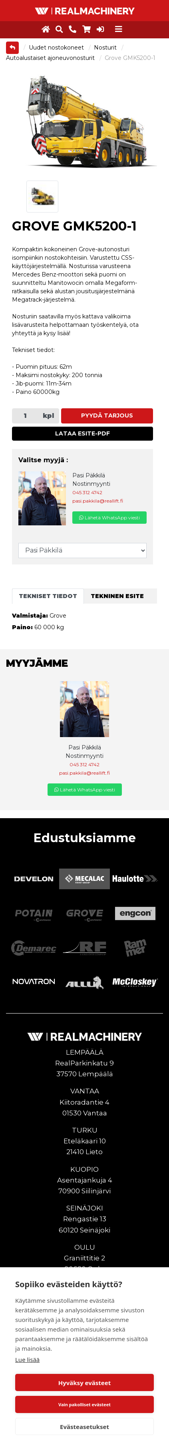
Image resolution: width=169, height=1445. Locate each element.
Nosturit (106, 47)
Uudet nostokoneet (57, 47)
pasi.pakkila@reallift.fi (97, 501)
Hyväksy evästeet (84, 1383)
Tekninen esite (117, 596)
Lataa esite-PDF (82, 433)
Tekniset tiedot (48, 596)
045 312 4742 (87, 492)
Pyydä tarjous (107, 415)
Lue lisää (27, 1360)
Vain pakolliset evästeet (84, 1404)
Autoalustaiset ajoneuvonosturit (51, 58)
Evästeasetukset (84, 1427)
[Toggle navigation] (118, 29)
